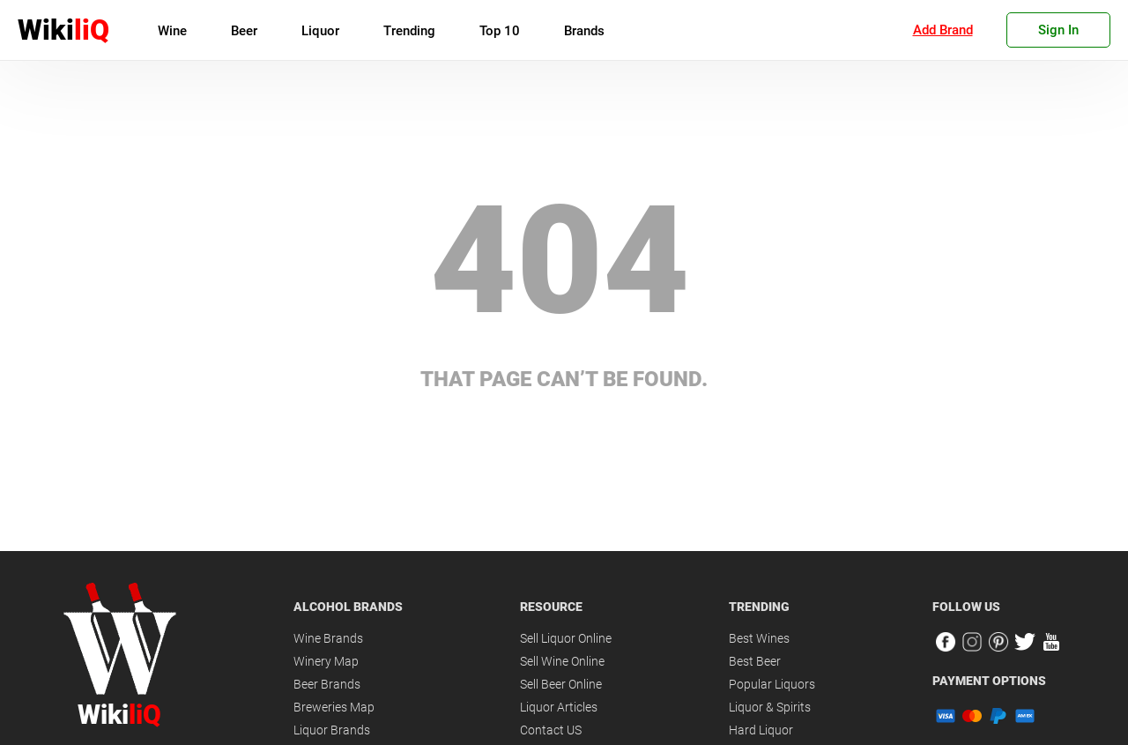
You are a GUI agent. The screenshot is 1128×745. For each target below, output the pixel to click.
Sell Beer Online (561, 684)
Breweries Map (334, 707)
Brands (584, 31)
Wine (172, 31)
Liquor (320, 31)
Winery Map (326, 661)
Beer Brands (326, 684)
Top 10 (499, 31)
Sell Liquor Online (566, 638)
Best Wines (759, 638)
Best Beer (755, 661)
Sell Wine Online (562, 661)
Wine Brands (328, 638)
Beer (244, 31)
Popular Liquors (772, 684)
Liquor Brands (331, 730)
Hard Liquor (761, 730)
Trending (409, 31)
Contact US (551, 730)
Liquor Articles (558, 707)
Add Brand (943, 30)
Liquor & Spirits (770, 707)
